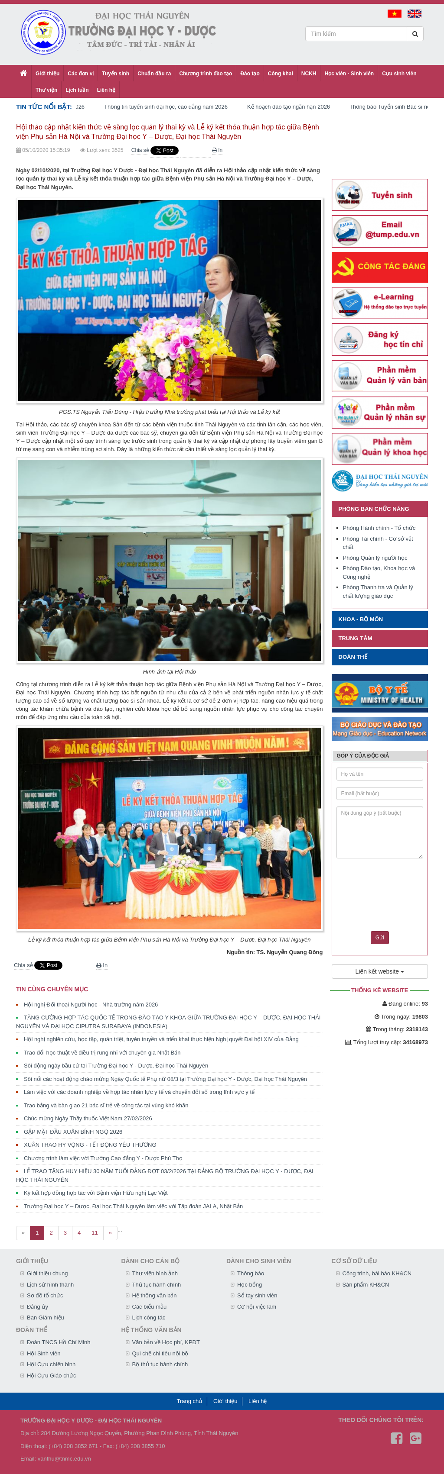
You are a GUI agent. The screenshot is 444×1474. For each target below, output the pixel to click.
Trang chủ (189, 1401)
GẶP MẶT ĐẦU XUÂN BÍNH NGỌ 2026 (73, 1132)
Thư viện (46, 90)
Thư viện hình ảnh (155, 1273)
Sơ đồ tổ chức (45, 1295)
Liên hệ (106, 90)
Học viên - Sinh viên (349, 74)
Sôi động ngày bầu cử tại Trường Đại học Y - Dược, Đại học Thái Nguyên (116, 1065)
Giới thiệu (47, 74)
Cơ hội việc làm (256, 1306)
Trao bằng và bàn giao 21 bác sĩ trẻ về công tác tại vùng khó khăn (106, 1105)
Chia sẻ (140, 150)
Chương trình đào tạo (205, 74)
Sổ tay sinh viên (257, 1295)
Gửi (379, 938)
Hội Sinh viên (43, 1353)
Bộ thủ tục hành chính (160, 1364)
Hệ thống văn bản (154, 1295)
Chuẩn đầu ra (154, 74)
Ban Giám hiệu (45, 1317)
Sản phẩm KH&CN (366, 1284)
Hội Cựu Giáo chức (51, 1375)
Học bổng (249, 1284)
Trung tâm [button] (355, 638)
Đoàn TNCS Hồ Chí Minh (58, 1342)
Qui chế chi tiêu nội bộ (160, 1353)
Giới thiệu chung (47, 1273)
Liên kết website (380, 971)
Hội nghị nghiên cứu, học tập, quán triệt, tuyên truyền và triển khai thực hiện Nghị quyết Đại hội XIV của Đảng (161, 1039)
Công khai (280, 74)
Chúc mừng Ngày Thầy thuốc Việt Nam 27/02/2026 (88, 1118)
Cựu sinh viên (399, 74)
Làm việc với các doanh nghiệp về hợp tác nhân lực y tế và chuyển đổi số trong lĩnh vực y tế (139, 1092)
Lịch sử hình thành (50, 1284)
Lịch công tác (149, 1317)
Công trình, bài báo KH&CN (377, 1273)
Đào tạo (249, 74)
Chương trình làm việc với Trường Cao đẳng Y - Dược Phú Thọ (103, 1158)
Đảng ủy (37, 1306)
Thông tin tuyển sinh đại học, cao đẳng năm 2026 (173, 106)
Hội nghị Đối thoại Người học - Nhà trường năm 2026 (91, 1004)
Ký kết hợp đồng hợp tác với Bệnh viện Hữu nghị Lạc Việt (96, 1193)
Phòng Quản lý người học (375, 558)
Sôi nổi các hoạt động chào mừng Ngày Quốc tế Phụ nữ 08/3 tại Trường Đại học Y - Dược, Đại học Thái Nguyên (165, 1079)
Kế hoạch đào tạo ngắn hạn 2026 (295, 106)
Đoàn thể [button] (353, 657)
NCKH (309, 74)
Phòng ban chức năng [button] (374, 509)
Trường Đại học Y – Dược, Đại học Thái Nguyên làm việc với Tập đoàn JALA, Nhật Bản (133, 1206)
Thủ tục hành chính (156, 1284)
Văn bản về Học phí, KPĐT (166, 1342)
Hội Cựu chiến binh (51, 1364)
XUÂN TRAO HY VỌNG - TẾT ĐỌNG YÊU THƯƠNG (90, 1145)
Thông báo (250, 1273)
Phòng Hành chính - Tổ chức (379, 528)
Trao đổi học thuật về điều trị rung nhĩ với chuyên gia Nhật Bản (102, 1052)
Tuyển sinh (115, 74)
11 (94, 1232)
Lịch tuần (76, 90)
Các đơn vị (81, 74)
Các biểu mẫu (149, 1306)
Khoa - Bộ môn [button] (361, 619)
